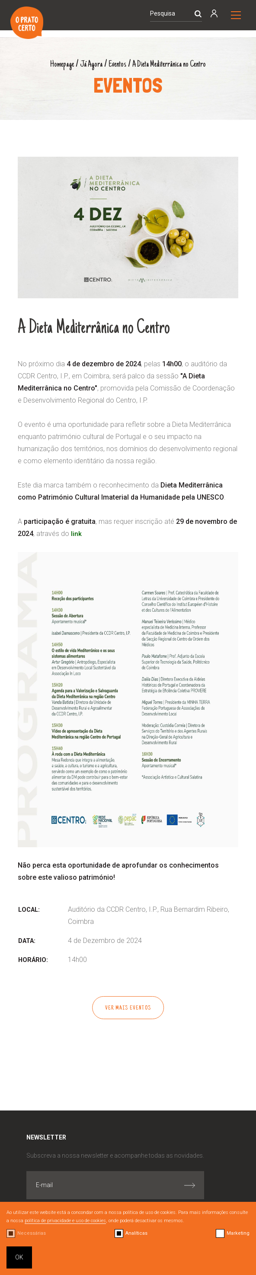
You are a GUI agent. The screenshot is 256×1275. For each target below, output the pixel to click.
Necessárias (31, 1233)
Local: (29, 909)
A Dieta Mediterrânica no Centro (173, 64)
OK (19, 1257)
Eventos (115, 64)
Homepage (54, 64)
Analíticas (136, 1233)
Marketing (238, 1233)
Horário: (33, 960)
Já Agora (86, 64)
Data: (26, 941)
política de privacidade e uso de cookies (65, 1220)
